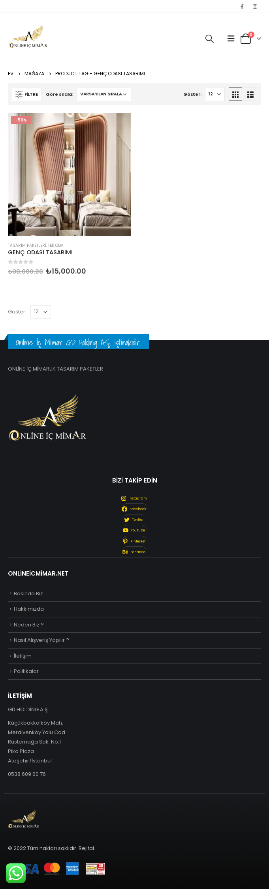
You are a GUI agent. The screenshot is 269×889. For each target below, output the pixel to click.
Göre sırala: (59, 94)
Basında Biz (28, 593)
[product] (69, 174)
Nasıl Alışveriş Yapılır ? (41, 640)
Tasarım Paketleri (27, 245)
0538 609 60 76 (27, 774)
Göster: (192, 94)
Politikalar (26, 671)
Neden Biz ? (29, 624)
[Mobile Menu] (231, 38)
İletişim (23, 656)
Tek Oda (56, 245)
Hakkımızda (29, 609)
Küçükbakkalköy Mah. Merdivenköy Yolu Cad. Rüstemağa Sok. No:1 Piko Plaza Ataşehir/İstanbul (37, 741)
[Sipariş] (104, 94)
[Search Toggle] (209, 39)
